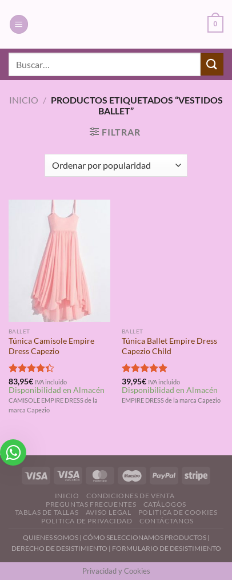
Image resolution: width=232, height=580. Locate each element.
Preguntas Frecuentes (91, 504)
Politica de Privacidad (86, 521)
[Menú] (19, 24)
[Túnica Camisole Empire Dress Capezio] (59, 261)
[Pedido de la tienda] (116, 165)
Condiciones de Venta (130, 495)
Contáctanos (166, 521)
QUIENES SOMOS (50, 537)
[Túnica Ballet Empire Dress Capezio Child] (172, 261)
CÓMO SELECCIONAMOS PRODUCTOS (144, 537)
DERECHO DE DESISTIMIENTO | (61, 548)
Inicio (23, 99)
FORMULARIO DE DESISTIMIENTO (166, 548)
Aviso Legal (108, 512)
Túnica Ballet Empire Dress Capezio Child (169, 346)
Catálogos (165, 504)
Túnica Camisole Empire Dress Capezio (51, 346)
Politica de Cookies (178, 512)
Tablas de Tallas (47, 512)
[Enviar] (212, 64)
